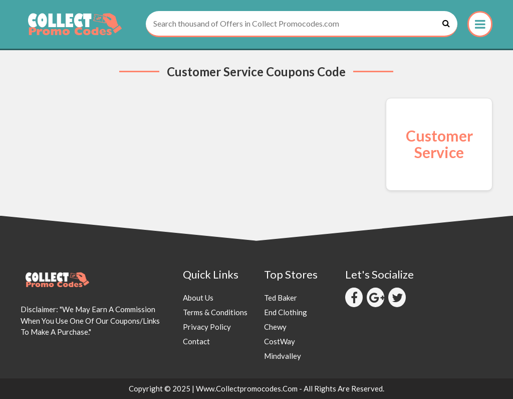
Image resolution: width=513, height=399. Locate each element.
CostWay (279, 341)
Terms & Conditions (215, 312)
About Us (198, 297)
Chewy (275, 326)
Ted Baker (280, 297)
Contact (196, 341)
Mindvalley (282, 355)
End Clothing (285, 312)
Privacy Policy (207, 326)
